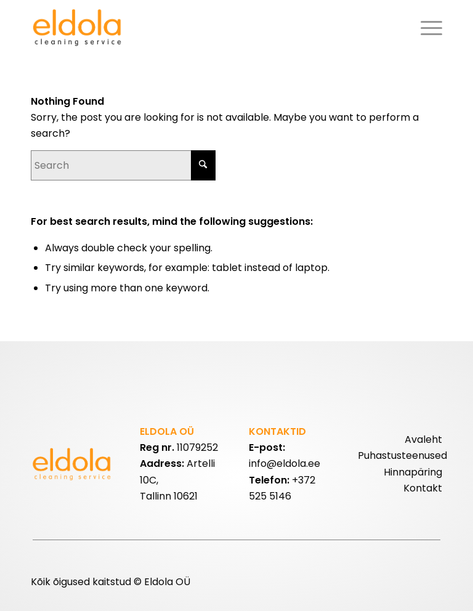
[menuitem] (428, 27)
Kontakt (422, 488)
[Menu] (428, 27)
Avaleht (423, 439)
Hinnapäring (413, 472)
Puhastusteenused (402, 455)
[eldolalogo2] (78, 27)
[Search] (123, 165)
